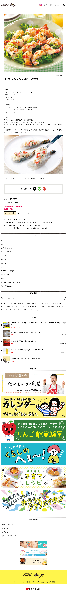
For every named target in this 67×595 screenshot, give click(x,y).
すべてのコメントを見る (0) (24, 215)
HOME (11, 584)
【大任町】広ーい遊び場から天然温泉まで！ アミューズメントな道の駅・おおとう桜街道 (38, 326)
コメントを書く (10, 215)
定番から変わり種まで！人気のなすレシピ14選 (25, 361)
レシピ (12, 363)
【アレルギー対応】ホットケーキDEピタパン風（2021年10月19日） (27, 230)
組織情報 (5, 530)
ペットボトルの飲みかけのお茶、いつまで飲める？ (27, 352)
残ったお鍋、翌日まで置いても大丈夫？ (23, 343)
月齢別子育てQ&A (6, 288)
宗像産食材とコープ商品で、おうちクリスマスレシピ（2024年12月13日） (29, 224)
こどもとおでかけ (15, 329)
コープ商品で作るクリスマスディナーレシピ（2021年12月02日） (26, 227)
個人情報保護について (9, 538)
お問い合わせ (6, 534)
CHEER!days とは (8, 526)
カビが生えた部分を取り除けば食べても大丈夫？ (26, 334)
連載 (2, 280)
